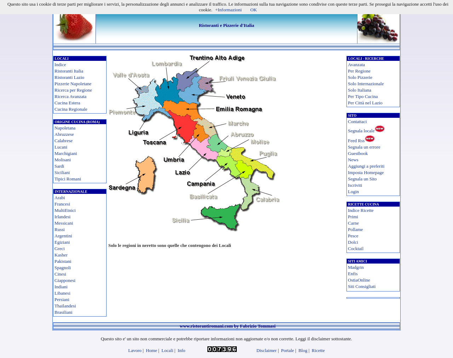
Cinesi (60, 274)
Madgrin (356, 267)
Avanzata (356, 64)
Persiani (62, 299)
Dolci (353, 242)
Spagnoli (63, 267)
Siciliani (62, 172)
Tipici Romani (68, 178)
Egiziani (62, 242)
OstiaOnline (359, 280)
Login (353, 191)
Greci (60, 248)
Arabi (60, 197)
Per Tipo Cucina (363, 96)
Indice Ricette (361, 210)
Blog (302, 350)
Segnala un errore (364, 147)
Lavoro (135, 350)
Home (151, 350)
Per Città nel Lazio (365, 102)
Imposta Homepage (366, 172)
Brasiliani (64, 312)
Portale (287, 350)
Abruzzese (64, 134)
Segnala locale (361, 130)
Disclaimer (267, 350)
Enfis (352, 273)
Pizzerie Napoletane (73, 83)
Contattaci (357, 121)
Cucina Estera (67, 102)
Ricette (318, 350)
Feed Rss (356, 140)
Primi (353, 216)
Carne (353, 223)
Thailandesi (65, 305)
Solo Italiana (359, 90)
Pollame (355, 229)
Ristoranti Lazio (69, 77)
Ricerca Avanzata (70, 96)
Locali (167, 350)
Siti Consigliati (361, 286)
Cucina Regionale (71, 109)
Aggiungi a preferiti (366, 166)
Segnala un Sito (362, 178)
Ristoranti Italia (69, 71)
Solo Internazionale (366, 83)
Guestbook (358, 153)
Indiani (61, 286)
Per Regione (359, 71)
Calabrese (64, 140)
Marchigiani (66, 153)
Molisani (63, 159)
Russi (60, 229)
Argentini (63, 235)
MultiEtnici (65, 210)
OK (253, 9)
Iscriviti (355, 185)
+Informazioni (228, 9)
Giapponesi (65, 280)
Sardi (59, 166)
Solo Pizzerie (360, 77)
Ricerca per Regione (73, 90)
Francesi (62, 204)
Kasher (61, 255)
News (353, 159)
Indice (60, 64)
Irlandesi (62, 216)
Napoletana (65, 128)
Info (181, 350)
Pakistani (63, 261)
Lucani (61, 147)
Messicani (64, 223)
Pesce (353, 235)
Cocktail (355, 248)
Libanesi (62, 293)
